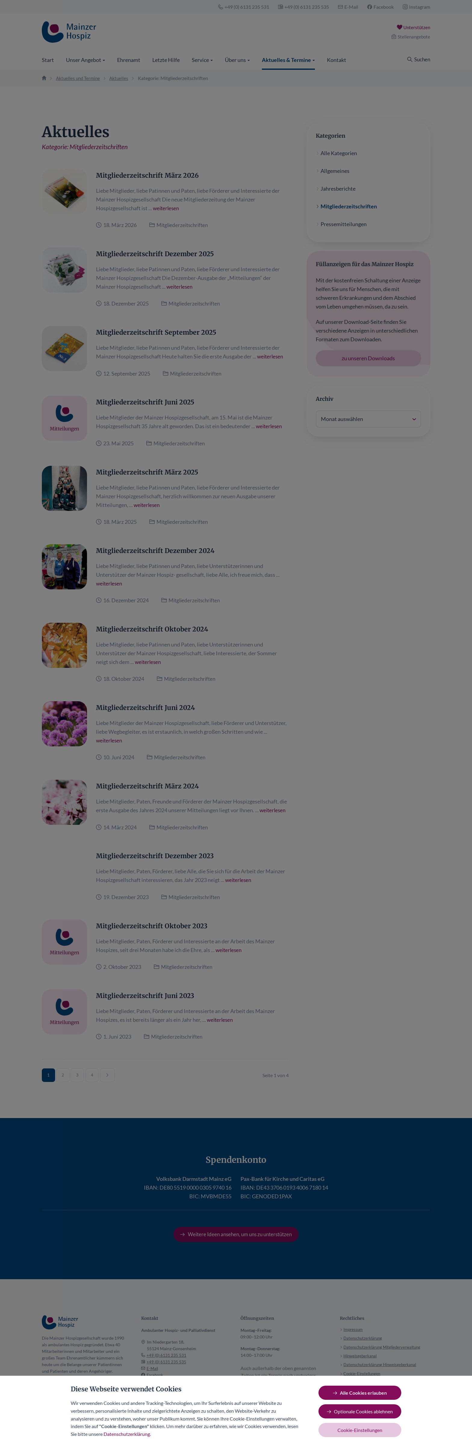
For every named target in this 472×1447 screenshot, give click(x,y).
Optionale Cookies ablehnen (363, 1411)
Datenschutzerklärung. (127, 1434)
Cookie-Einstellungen (359, 1430)
